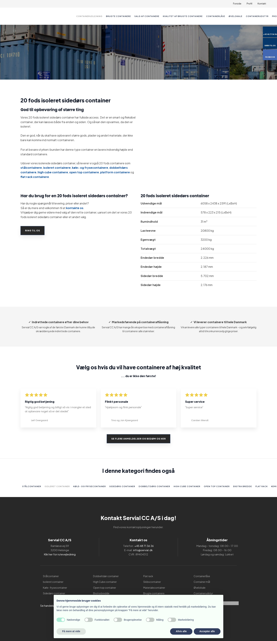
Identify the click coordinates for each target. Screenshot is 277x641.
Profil (249, 3)
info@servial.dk (143, 550)
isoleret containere (57, 167)
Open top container (217, 486)
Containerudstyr (257, 16)
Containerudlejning (89, 16)
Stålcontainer (31, 486)
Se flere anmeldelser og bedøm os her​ (138, 438)
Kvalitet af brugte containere (183, 16)
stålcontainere (31, 167)
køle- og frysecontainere (90, 167)
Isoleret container (57, 486)
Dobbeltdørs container (154, 486)
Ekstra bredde (242, 486)
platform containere (115, 172)
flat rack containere (34, 177)
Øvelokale (235, 16)
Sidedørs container (122, 486)
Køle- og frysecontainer (89, 486)
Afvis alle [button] (181, 631)
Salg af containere (146, 16)
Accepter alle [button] (207, 631)
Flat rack (261, 486)
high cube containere (53, 172)
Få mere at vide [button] (71, 631)
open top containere (84, 172)
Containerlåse (215, 16)
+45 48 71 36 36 (144, 545)
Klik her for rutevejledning (60, 554)
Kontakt (262, 3)
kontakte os (74, 208)
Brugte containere (118, 16)
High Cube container (187, 486)
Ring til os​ (32, 230)
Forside (237, 3)
